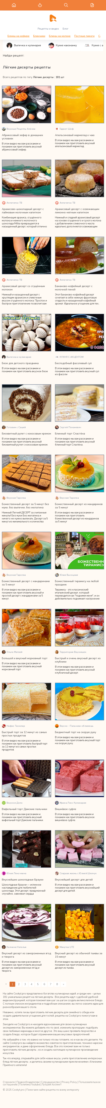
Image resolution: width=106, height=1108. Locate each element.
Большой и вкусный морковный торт (24, 658)
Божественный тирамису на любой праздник (77, 582)
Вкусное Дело (12, 803)
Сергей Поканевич (68, 427)
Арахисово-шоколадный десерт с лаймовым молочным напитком (23, 210)
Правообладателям (28, 1082)
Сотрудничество (50, 1082)
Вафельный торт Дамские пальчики (24, 809)
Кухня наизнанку (62, 45)
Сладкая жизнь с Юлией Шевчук (75, 873)
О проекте (9, 1082)
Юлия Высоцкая (66, 575)
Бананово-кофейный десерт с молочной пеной (73, 287)
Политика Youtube (29, 1084)
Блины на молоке (60, 36)
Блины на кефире (18, 36)
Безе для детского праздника (20, 363)
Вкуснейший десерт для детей (74, 879)
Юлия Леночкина (14, 873)
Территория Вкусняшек (70, 652)
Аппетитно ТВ (12, 203)
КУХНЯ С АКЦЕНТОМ (69, 357)
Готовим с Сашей (14, 427)
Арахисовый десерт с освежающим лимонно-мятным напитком (77, 210)
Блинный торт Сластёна (70, 433)
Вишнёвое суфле (65, 809)
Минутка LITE (64, 947)
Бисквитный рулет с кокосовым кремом (26, 433)
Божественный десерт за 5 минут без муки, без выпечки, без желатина (25, 505)
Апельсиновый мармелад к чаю (75, 135)
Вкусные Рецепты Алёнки (18, 129)
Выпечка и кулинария (24, 45)
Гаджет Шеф (64, 129)
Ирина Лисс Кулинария (70, 803)
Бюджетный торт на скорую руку (75, 732)
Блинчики (39, 36)
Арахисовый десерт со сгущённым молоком (23, 287)
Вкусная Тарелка (14, 498)
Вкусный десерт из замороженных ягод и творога (26, 955)
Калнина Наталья (14, 947)
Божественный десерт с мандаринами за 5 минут (26, 582)
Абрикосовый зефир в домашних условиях (22, 136)
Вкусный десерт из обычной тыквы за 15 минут (78, 955)
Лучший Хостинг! (51, 1084)
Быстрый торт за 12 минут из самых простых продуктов (24, 733)
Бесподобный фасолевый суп (73, 363)
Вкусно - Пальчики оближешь (74, 726)
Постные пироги (84, 36)
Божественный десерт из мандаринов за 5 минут (79, 505)
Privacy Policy (69, 1082)
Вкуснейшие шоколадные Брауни (22, 879)
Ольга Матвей (12, 652)
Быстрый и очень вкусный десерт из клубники (78, 660)
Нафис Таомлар (13, 726)
